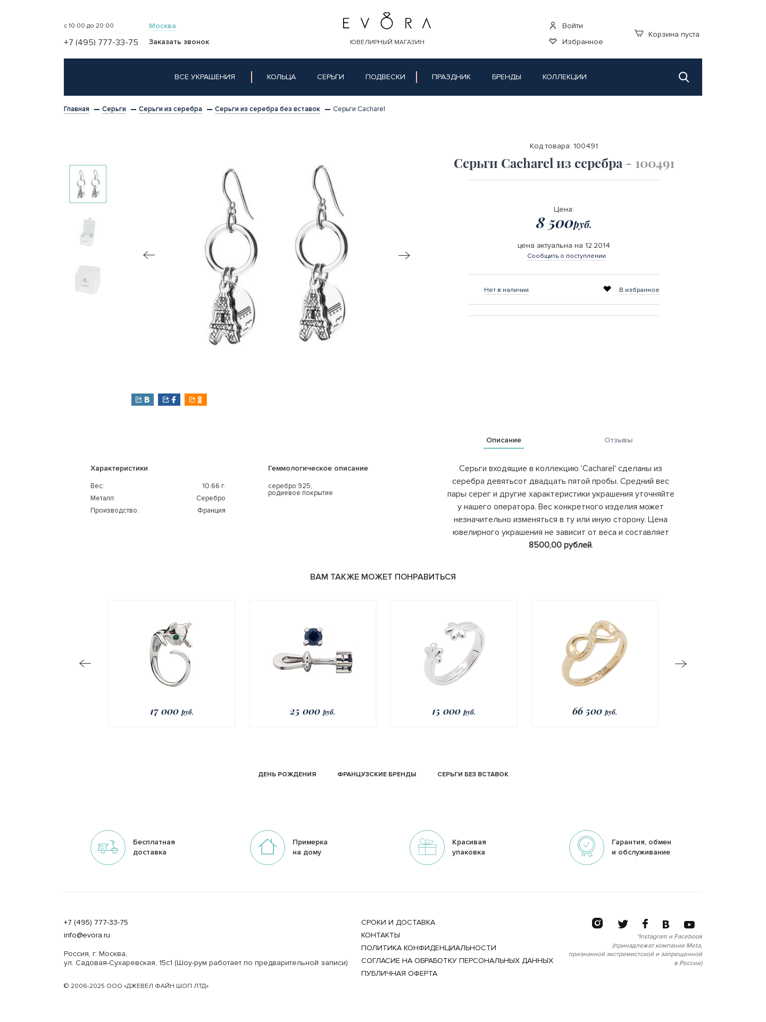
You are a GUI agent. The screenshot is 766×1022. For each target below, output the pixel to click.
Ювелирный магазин (387, 42)
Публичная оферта (399, 973)
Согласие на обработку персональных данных (457, 960)
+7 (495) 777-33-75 (96, 922)
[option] (87, 184)
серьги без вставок (473, 774)
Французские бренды (376, 774)
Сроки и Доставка (398, 922)
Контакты (380, 935)
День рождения (287, 774)
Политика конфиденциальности (428, 947)
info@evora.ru (87, 935)
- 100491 (650, 162)
